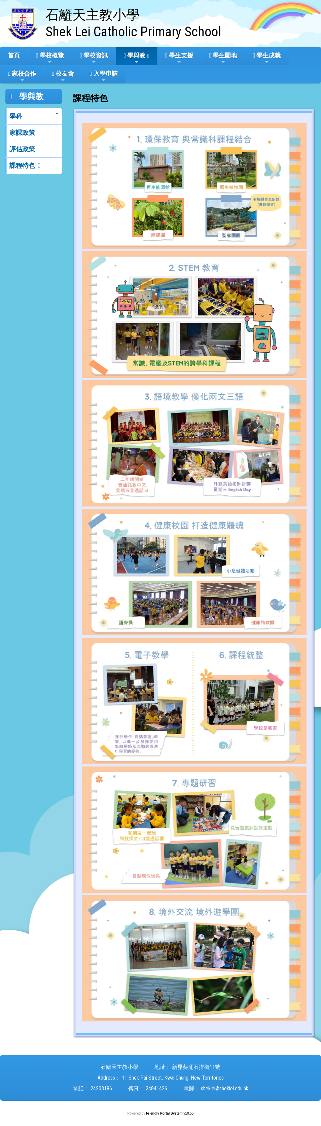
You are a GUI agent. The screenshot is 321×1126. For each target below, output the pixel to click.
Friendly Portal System (164, 1113)
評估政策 (22, 149)
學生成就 (267, 58)
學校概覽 (50, 58)
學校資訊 (94, 58)
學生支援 (179, 58)
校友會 (63, 76)
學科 (15, 116)
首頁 (14, 55)
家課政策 (22, 133)
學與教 (135, 58)
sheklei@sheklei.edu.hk (224, 1088)
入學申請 (104, 76)
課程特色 (22, 166)
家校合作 (22, 76)
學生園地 (223, 58)
